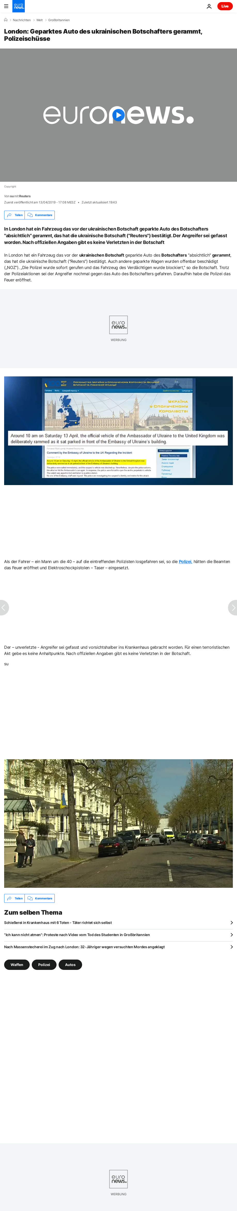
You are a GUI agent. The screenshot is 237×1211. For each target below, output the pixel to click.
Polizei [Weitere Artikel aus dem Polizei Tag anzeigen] (44, 964)
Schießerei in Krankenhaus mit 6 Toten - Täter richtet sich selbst (58, 922)
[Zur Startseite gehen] (18, 6)
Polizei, (185, 561)
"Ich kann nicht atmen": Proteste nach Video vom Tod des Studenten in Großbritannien (77, 934)
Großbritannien (59, 20)
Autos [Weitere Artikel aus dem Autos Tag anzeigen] (70, 964)
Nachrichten (22, 20)
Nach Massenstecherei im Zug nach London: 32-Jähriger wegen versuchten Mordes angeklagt (84, 947)
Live (225, 6)
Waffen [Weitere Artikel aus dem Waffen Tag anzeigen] (17, 964)
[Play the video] (118, 115)
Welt (39, 20)
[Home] (5, 20)
